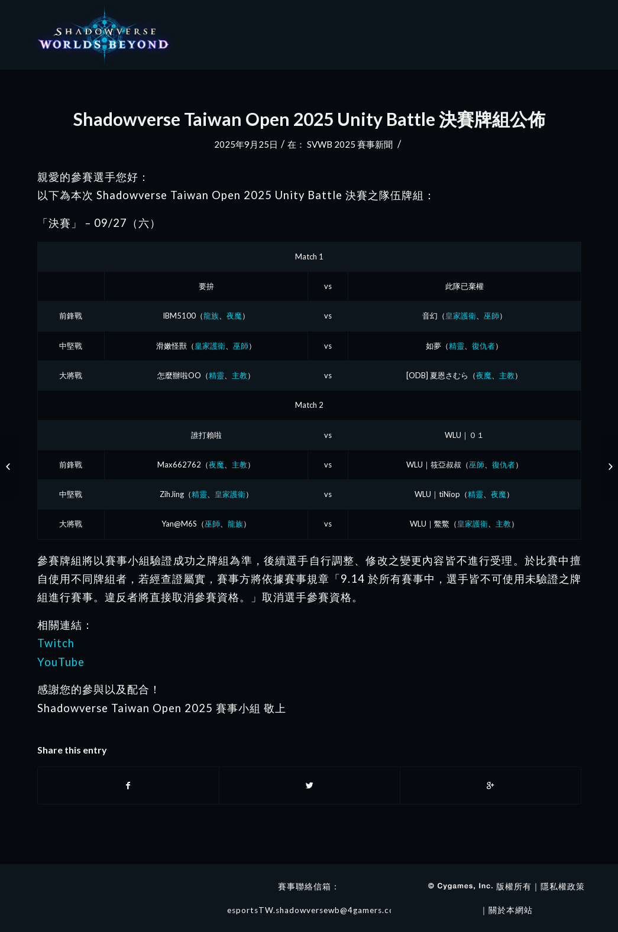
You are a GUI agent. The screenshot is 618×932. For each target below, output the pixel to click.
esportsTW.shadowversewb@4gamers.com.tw (321, 910)
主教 (239, 375)
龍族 (211, 315)
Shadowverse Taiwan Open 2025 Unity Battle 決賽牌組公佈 (309, 118)
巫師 (491, 315)
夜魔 (234, 315)
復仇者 (483, 345)
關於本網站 (510, 910)
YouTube (61, 661)
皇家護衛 (460, 315)
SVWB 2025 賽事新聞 (350, 144)
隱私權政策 (563, 886)
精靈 (456, 345)
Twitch (56, 643)
